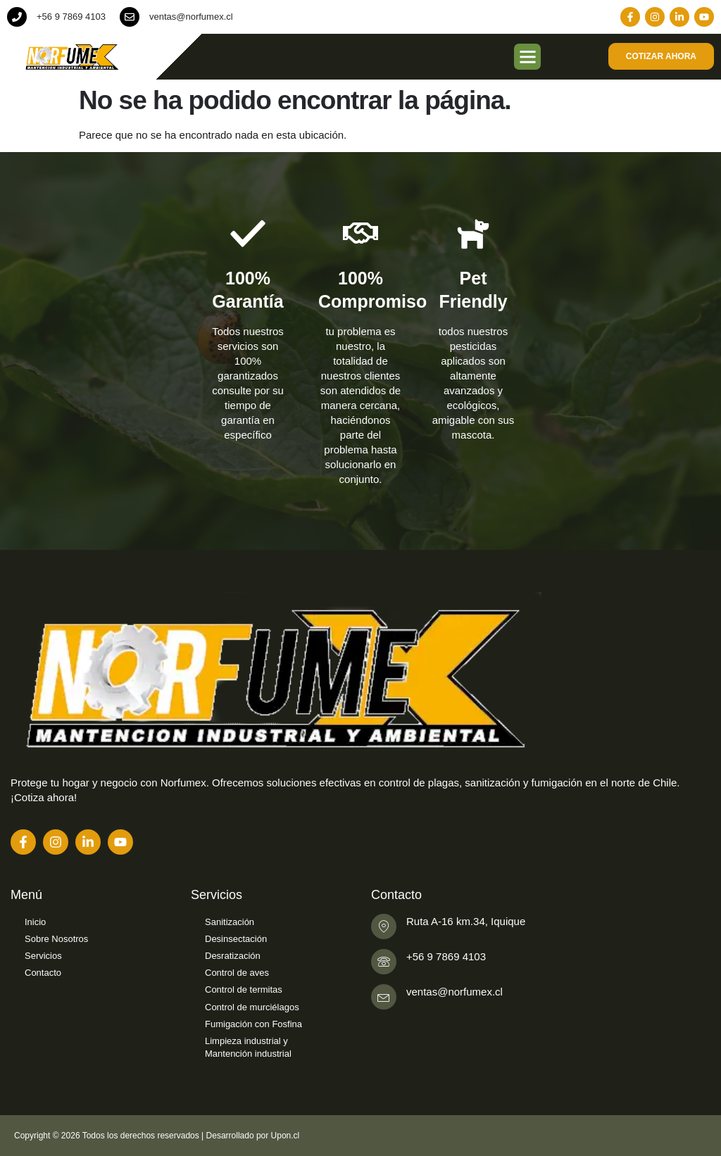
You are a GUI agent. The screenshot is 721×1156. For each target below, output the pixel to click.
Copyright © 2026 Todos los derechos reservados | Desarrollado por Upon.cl (156, 1136)
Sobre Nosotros (56, 939)
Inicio (35, 922)
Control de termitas (243, 989)
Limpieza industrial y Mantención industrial (248, 1047)
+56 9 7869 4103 (71, 16)
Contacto (43, 972)
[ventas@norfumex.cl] (129, 17)
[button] (527, 57)
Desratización (233, 955)
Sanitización (229, 922)
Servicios (43, 955)
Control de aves (237, 972)
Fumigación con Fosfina (253, 1024)
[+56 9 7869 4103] (17, 17)
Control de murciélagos (252, 1007)
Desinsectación (236, 939)
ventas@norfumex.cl (191, 16)
